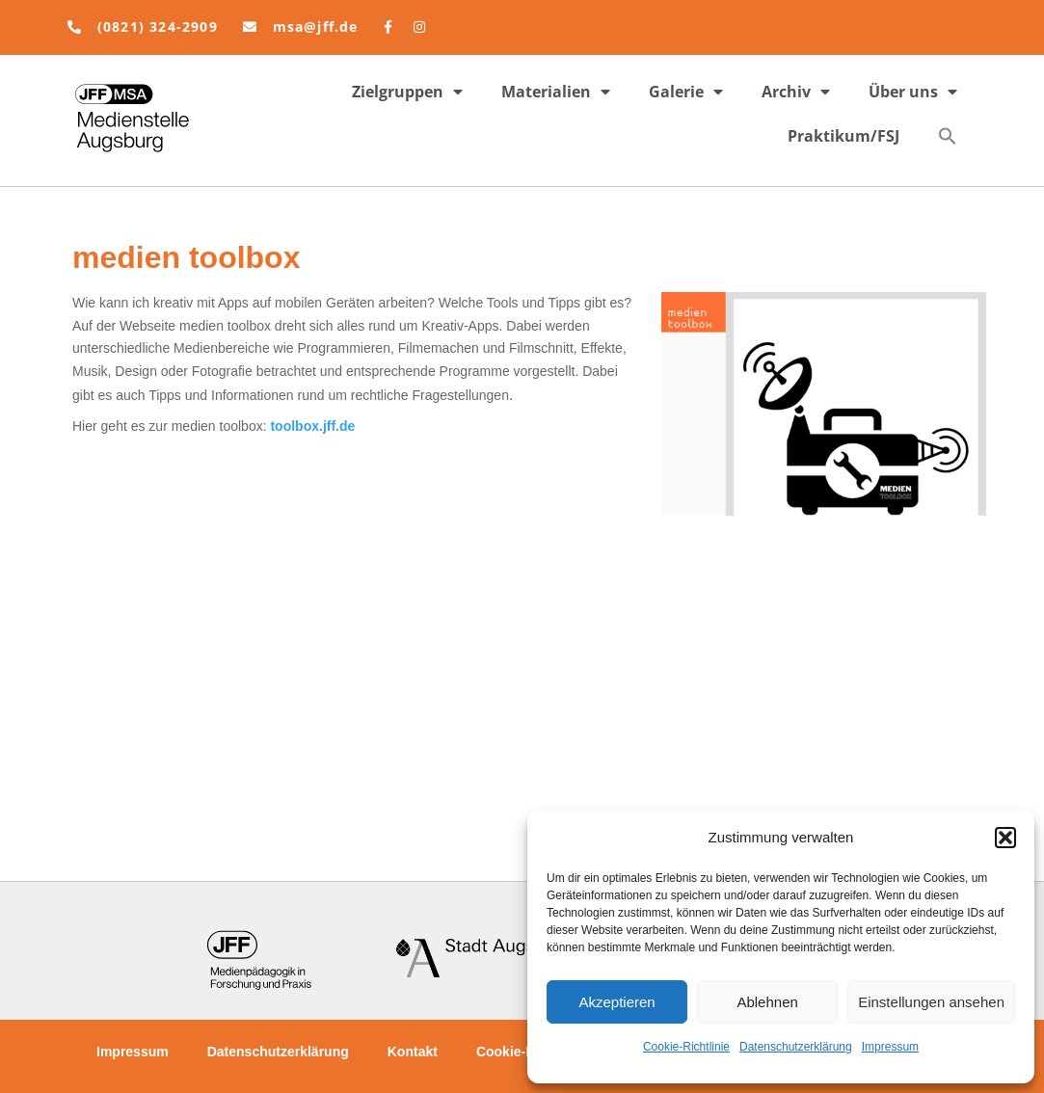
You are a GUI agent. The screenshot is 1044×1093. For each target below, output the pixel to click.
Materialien (555, 91)
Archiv (796, 91)
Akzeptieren (616, 1002)
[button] (1005, 837)
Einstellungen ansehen (931, 1002)
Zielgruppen (407, 91)
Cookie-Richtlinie (686, 1046)
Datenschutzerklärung (795, 1046)
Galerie (686, 91)
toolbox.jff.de (312, 426)
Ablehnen (766, 1002)
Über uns (913, 91)
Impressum (890, 1046)
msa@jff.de (316, 26)
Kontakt (413, 1051)
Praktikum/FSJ (843, 136)
